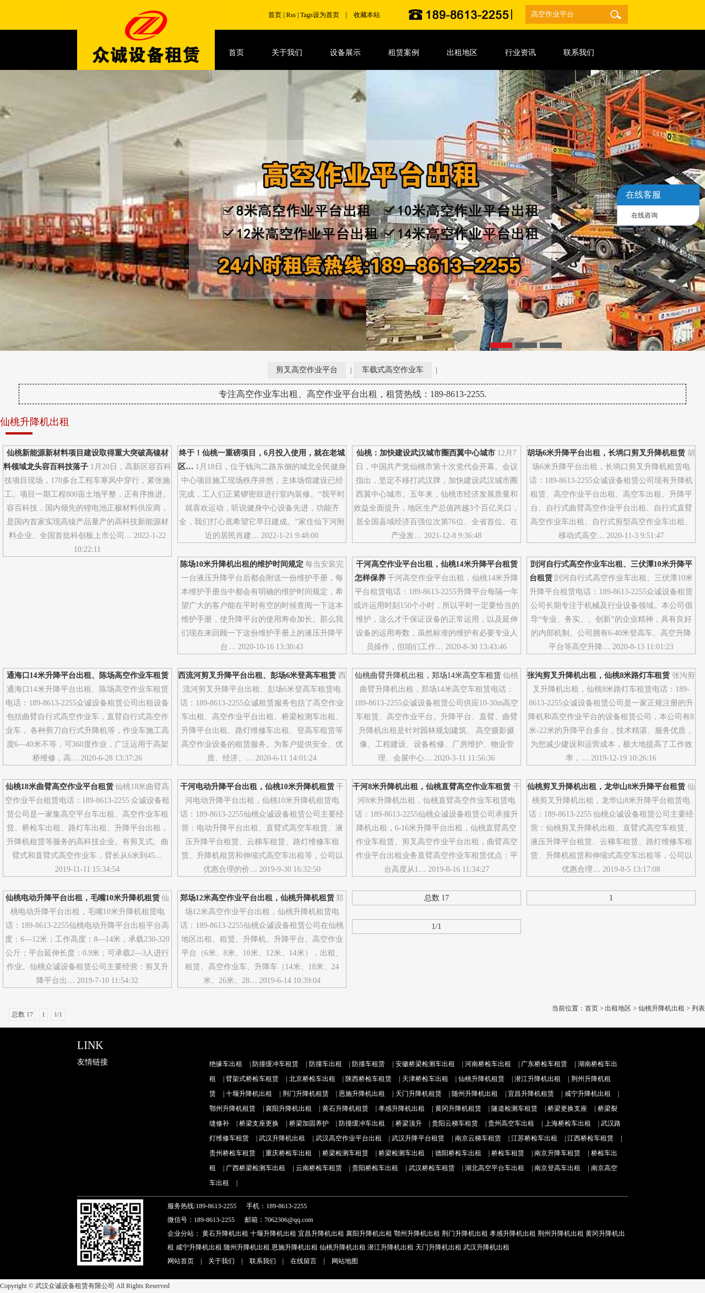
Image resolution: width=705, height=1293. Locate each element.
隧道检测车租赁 (514, 1108)
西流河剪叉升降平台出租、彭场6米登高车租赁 (257, 675)
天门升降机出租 (438, 1247)
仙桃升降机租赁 (481, 1079)
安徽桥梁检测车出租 (425, 1064)
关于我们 (221, 1261)
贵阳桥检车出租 (375, 1168)
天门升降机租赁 (418, 1094)
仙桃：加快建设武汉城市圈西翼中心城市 (425, 453)
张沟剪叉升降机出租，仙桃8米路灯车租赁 (598, 675)
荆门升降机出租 (465, 1233)
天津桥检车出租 (425, 1079)
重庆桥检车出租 (288, 1153)
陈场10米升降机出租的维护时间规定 (241, 564)
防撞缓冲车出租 (362, 1123)
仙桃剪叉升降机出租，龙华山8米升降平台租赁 (606, 787)
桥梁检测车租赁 (345, 1153)
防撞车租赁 (368, 1064)
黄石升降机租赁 (345, 1108)
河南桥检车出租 (488, 1064)
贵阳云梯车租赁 (455, 1123)
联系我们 (263, 1261)
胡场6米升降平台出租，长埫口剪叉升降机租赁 (606, 453)
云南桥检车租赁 (319, 1168)
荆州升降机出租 (561, 1233)
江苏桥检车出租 (534, 1138)
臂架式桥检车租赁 (252, 1079)
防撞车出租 (325, 1064)
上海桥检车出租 (568, 1123)
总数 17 (436, 898)
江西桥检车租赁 (590, 1138)
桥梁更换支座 (567, 1108)
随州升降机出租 (475, 1094)
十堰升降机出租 (249, 1094)
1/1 (437, 926)
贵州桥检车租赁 (232, 1153)
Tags (306, 15)
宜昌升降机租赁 (531, 1094)
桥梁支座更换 (259, 1123)
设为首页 (326, 15)
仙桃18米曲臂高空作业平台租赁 (59, 787)
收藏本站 (367, 15)
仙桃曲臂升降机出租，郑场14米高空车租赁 (428, 675)
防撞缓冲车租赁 (275, 1064)
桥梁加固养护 (309, 1123)
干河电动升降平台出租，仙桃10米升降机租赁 (257, 787)
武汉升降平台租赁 (418, 1138)
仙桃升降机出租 (661, 1008)
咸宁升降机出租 (588, 1094)
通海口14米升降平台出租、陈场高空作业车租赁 (88, 675)
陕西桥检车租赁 (368, 1079)
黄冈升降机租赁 (458, 1108)
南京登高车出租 (557, 1168)
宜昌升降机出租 (321, 1233)
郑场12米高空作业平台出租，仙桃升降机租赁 (257, 898)
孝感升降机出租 (401, 1108)
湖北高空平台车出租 (494, 1168)
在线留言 (303, 1261)
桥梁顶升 (408, 1123)
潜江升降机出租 (537, 1079)
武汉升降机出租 (282, 1138)
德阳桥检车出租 (458, 1153)
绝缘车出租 (225, 1064)
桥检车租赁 (507, 1153)
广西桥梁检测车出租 (255, 1168)
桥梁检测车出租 (401, 1153)
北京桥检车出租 (312, 1079)
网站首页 (180, 1261)
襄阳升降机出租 (288, 1108)
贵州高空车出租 (511, 1123)
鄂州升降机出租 (417, 1233)
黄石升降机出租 (225, 1233)
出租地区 (618, 1008)
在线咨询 (644, 215)
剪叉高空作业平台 (307, 370)
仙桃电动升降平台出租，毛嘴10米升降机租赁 (83, 898)
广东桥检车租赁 (544, 1064)
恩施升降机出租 (362, 1094)
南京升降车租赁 (557, 1153)
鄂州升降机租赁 (232, 1108)
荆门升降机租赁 (306, 1094)
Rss (291, 15)
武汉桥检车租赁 (432, 1168)
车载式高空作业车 (393, 370)
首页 (274, 15)
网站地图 (345, 1261)
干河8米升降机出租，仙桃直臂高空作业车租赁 (431, 787)
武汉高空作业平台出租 (349, 1138)
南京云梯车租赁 (478, 1138)
